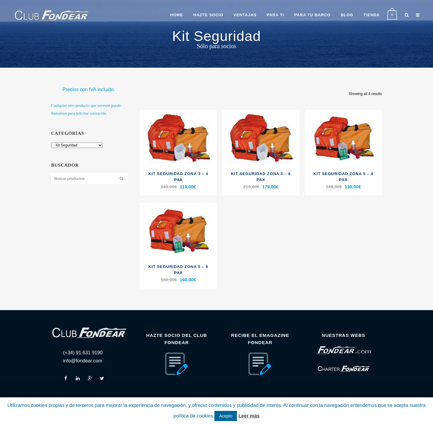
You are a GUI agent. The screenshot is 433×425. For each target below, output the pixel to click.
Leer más (248, 415)
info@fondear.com (82, 360)
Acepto (225, 416)
